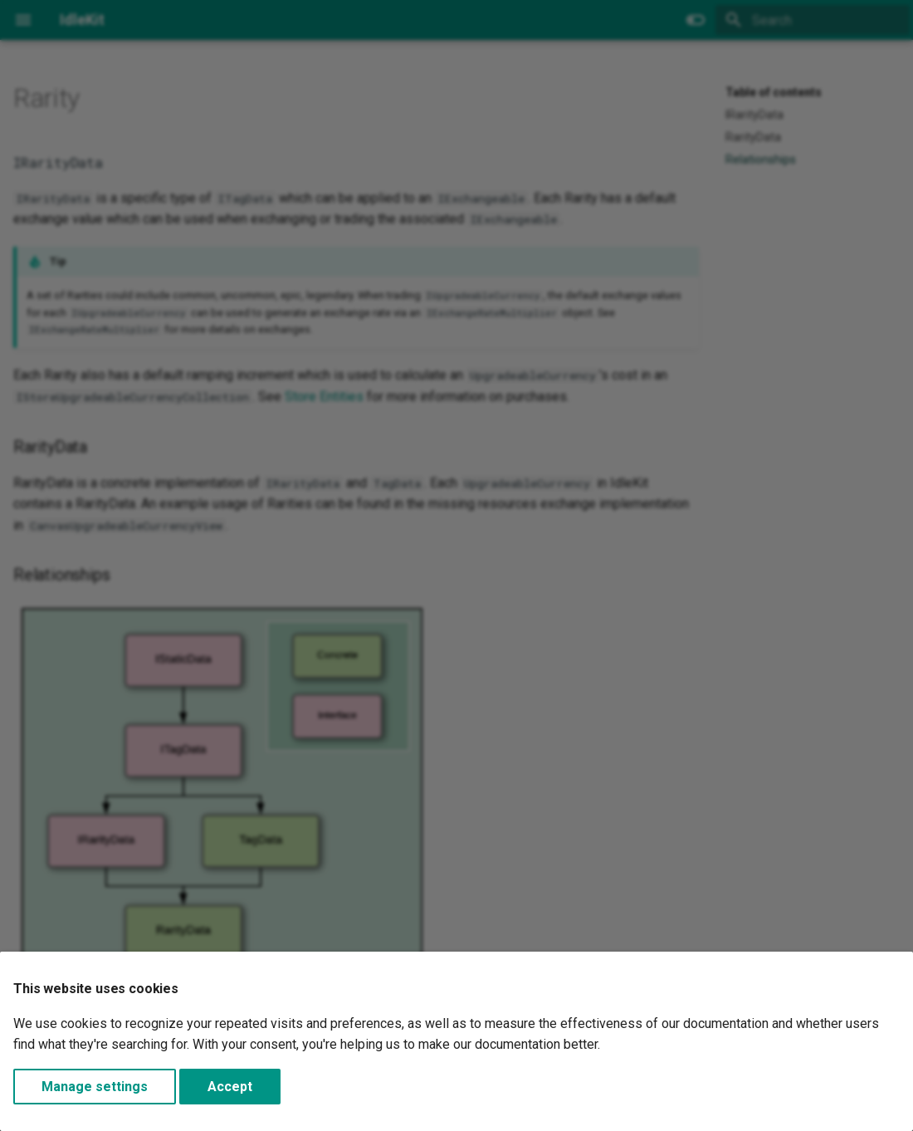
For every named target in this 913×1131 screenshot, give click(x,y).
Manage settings (95, 1086)
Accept (230, 1086)
